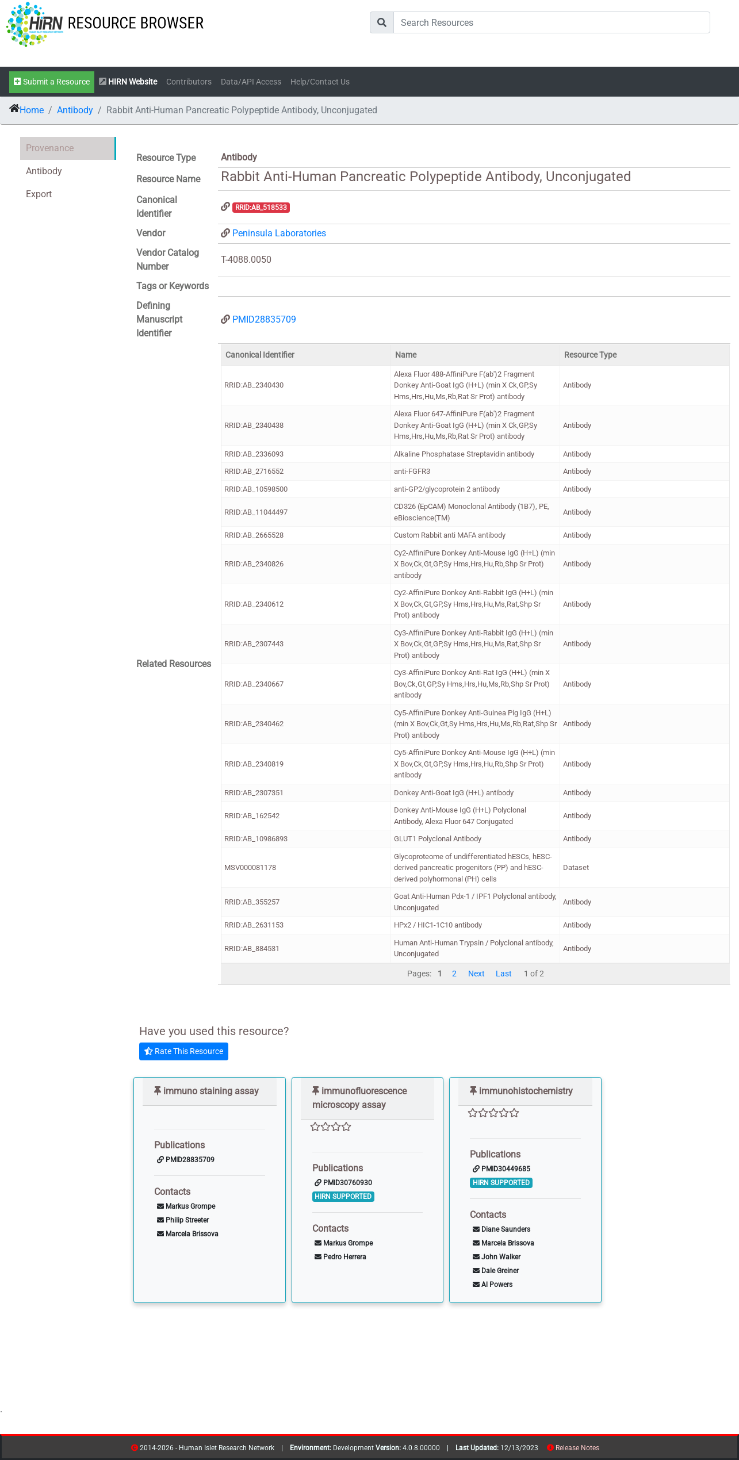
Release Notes (577, 1448)
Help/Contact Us (320, 82)
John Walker (496, 1257)
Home (32, 110)
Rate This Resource (183, 1051)
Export (39, 194)
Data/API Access (251, 82)
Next (476, 973)
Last (504, 973)
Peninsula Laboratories (279, 233)
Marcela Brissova (188, 1234)
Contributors (189, 82)
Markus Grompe (186, 1206)
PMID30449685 (501, 1169)
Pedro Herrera (340, 1257)
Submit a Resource (52, 82)
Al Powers (492, 1285)
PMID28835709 (264, 319)
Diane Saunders (501, 1229)
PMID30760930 (343, 1183)
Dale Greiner (496, 1271)
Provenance (50, 148)
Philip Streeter (183, 1220)
